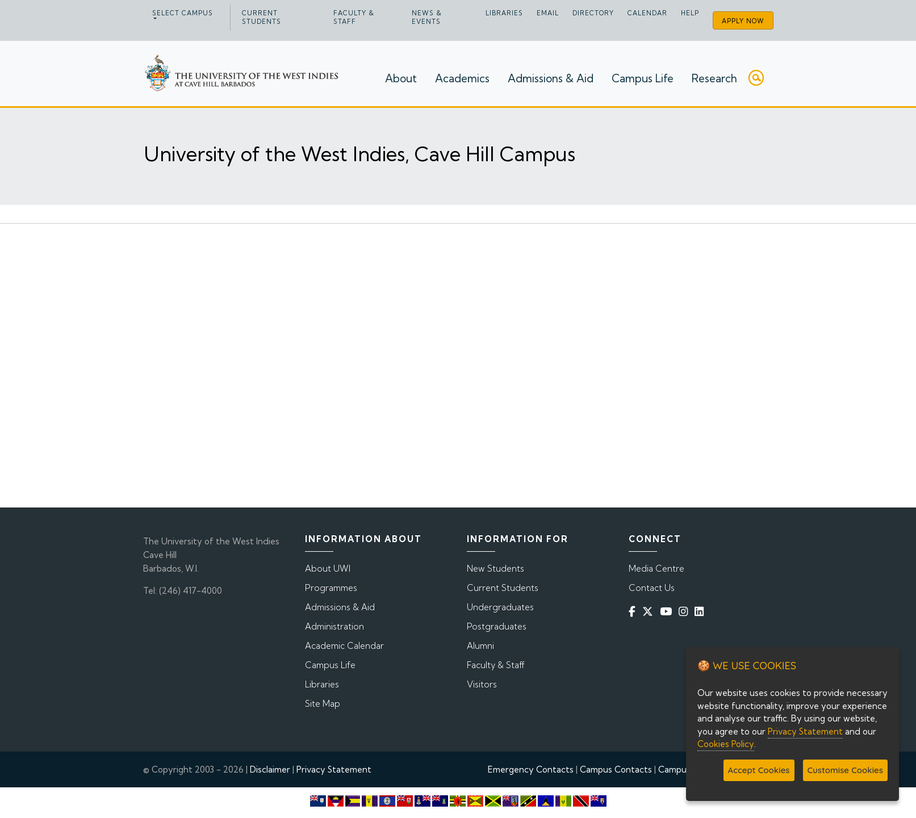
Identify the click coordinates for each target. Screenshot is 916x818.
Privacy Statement (333, 769)
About (401, 78)
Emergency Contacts (531, 769)
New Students (495, 568)
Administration (334, 626)
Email (548, 13)
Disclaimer (270, 769)
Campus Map (684, 769)
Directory (593, 13)
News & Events (427, 17)
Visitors (482, 684)
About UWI (327, 568)
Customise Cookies (845, 770)
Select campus (182, 13)
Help (690, 13)
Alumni (480, 645)
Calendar (647, 13)
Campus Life (643, 78)
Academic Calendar (344, 645)
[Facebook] (634, 611)
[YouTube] (668, 611)
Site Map (322, 703)
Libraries (504, 13)
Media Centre (656, 568)
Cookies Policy (725, 744)
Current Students (261, 17)
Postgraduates (496, 626)
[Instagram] (685, 611)
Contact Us (652, 587)
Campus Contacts (616, 769)
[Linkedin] (701, 611)
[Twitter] (650, 611)
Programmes (331, 587)
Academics (462, 78)
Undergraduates (500, 607)
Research (714, 78)
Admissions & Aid (550, 78)
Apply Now (743, 21)
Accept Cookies (759, 770)
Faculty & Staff (353, 17)
